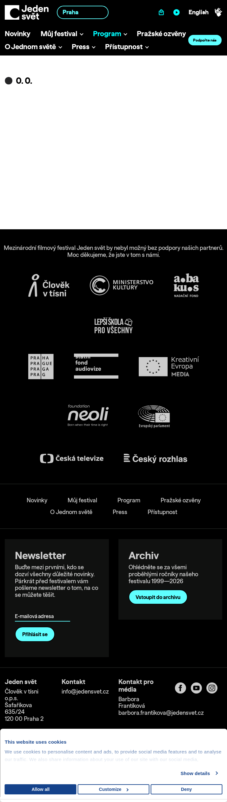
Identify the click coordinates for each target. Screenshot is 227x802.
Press (81, 46)
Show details (195, 773)
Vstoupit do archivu (158, 597)
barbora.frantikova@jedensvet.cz (161, 712)
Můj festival (59, 33)
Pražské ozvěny (161, 33)
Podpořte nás (205, 40)
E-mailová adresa (36, 607)
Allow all (40, 789)
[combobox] (83, 12)
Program (107, 33)
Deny (186, 789)
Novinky (17, 33)
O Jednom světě (30, 46)
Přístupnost (124, 46)
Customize (114, 789)
